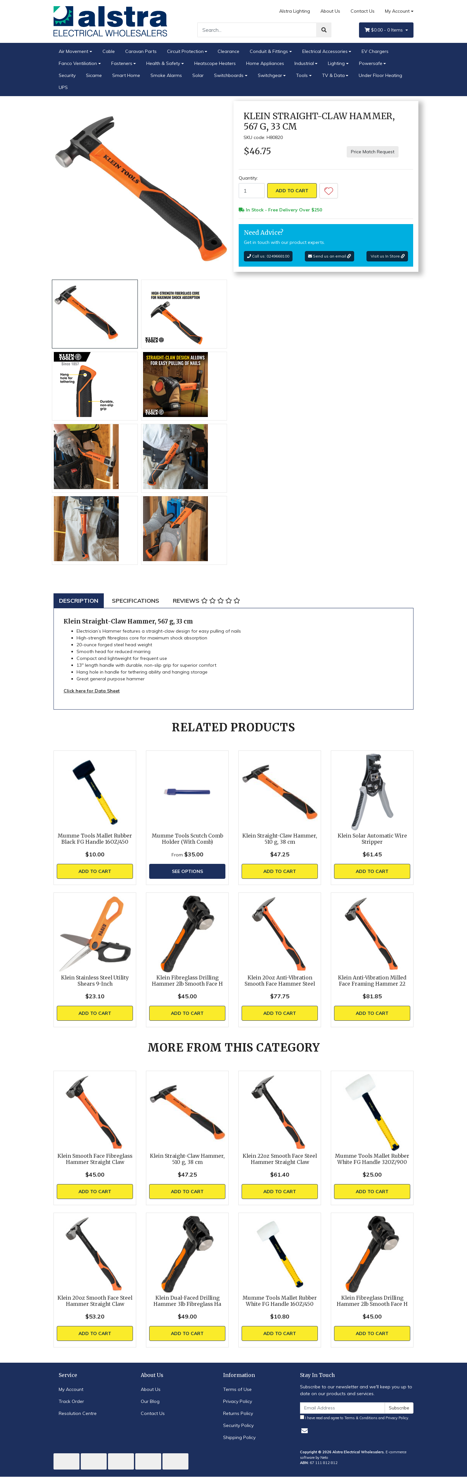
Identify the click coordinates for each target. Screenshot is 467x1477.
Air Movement (73, 51)
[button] (328, 190)
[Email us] (304, 1431)
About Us (330, 11)
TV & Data (333, 75)
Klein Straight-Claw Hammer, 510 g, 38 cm (279, 839)
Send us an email (329, 256)
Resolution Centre (78, 1413)
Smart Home (126, 75)
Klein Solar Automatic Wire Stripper (372, 839)
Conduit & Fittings (269, 51)
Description (78, 600)
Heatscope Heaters (215, 63)
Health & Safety (163, 63)
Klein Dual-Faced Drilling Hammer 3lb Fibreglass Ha (187, 1301)
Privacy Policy (237, 1401)
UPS (63, 87)
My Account (71, 1389)
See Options (187, 871)
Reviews (206, 600)
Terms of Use (237, 1389)
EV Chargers (375, 51)
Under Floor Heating (380, 75)
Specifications (135, 600)
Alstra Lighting (294, 11)
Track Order (71, 1401)
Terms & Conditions (360, 1418)
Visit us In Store (387, 256)
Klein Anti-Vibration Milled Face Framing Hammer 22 (372, 981)
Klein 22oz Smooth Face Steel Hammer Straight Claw (280, 1159)
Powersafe (370, 63)
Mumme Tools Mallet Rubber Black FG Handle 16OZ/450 (95, 839)
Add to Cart (292, 191)
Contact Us (363, 11)
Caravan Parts (141, 51)
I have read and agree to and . (354, 1417)
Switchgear (270, 75)
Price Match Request (372, 152)
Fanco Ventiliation (78, 63)
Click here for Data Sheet (92, 691)
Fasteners (121, 63)
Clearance (228, 51)
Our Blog (150, 1401)
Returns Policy (238, 1413)
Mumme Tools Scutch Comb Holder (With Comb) (187, 839)
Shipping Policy (239, 1437)
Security (67, 75)
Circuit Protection (185, 51)
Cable (108, 51)
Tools (302, 75)
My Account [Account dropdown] (397, 11)
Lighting (336, 63)
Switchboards (229, 75)
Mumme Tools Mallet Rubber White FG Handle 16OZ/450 (280, 1301)
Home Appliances (265, 63)
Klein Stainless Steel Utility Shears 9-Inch (95, 981)
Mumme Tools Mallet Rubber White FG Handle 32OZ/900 (372, 1159)
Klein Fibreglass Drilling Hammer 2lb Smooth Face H (187, 981)
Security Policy (238, 1425)
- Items (384, 30)
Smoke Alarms (166, 75)
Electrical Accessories (325, 51)
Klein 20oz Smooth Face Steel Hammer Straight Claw (94, 1301)
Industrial (304, 63)
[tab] (79, 600)
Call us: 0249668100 (268, 256)
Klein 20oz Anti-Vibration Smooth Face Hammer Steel (280, 981)
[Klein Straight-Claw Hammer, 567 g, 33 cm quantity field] (252, 190)
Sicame (94, 75)
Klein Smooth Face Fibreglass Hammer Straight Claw (94, 1159)
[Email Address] (342, 1408)
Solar (198, 75)
